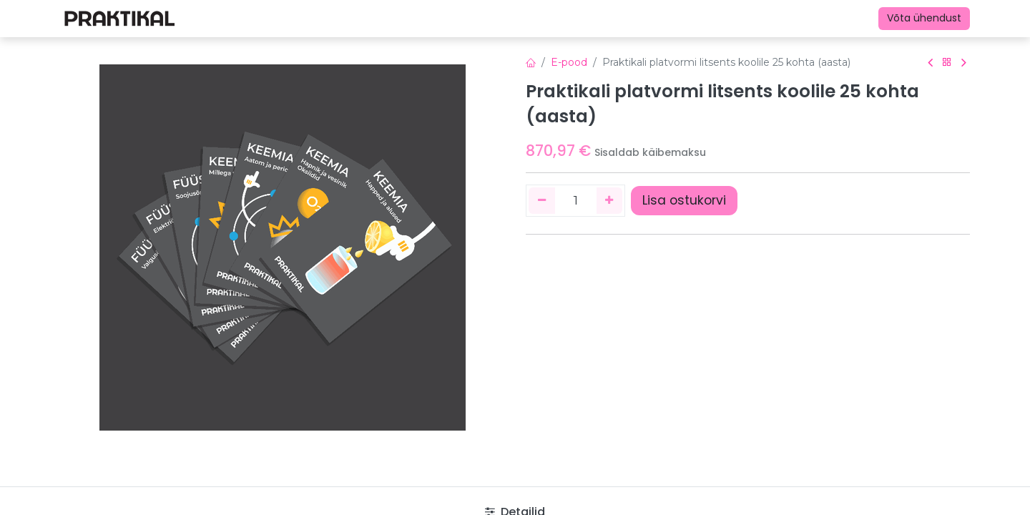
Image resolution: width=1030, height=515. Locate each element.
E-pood (569, 62)
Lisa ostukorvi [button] (684, 200)
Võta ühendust (924, 18)
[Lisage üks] (610, 200)
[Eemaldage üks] (542, 200)
